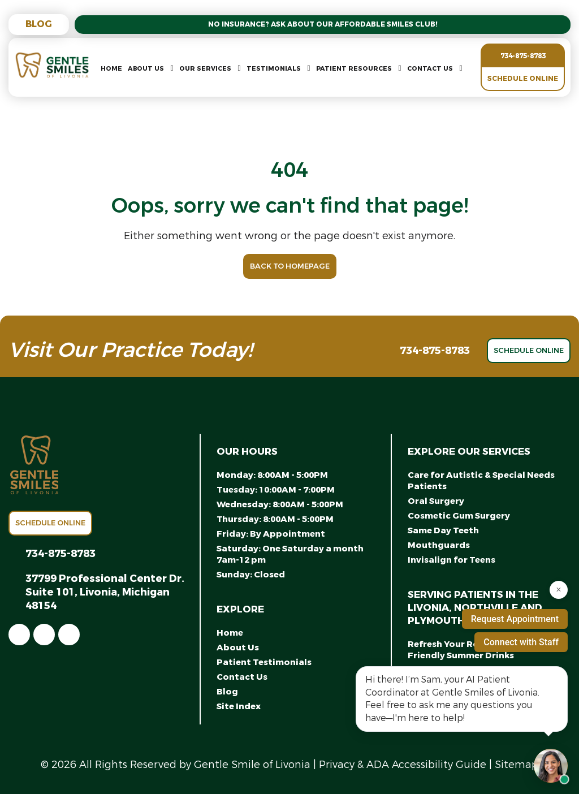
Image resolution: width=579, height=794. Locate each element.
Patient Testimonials (264, 662)
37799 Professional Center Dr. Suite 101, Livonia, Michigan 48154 (104, 592)
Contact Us (430, 68)
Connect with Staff (521, 642)
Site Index (239, 706)
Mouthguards (439, 545)
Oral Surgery (436, 501)
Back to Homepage (290, 266)
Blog (38, 24)
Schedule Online (522, 78)
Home (111, 68)
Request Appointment (515, 619)
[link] (19, 634)
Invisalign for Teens (451, 560)
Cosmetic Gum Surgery (459, 515)
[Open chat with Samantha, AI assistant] (551, 766)
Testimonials (274, 68)
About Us (146, 68)
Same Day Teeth (443, 530)
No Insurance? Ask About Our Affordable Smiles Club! (323, 24)
